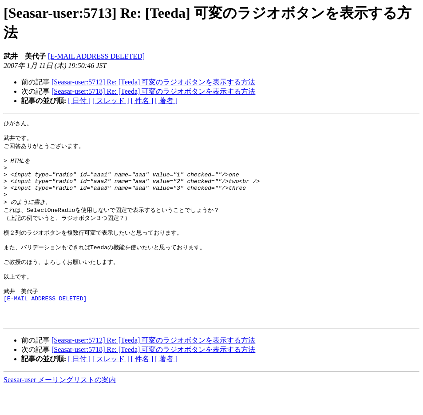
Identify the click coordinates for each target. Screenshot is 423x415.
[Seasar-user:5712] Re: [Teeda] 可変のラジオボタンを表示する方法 (153, 82)
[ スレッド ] (110, 100)
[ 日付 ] (79, 100)
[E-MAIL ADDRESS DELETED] (96, 56)
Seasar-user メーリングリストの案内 (60, 406)
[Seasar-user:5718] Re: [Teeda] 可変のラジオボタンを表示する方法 (153, 91)
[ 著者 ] (166, 100)
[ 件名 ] (142, 100)
